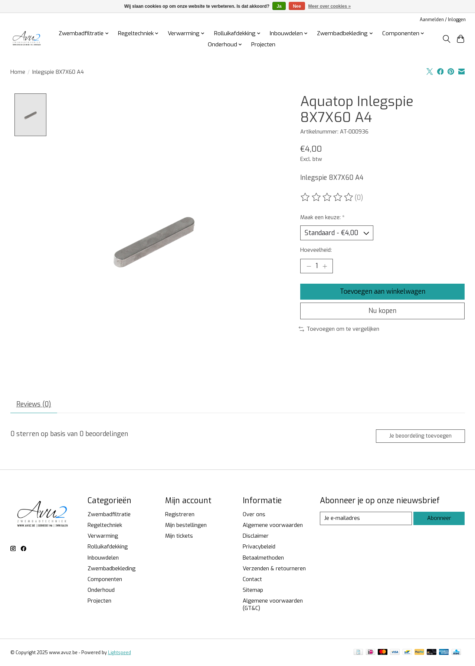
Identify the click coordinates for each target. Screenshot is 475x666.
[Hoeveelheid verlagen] (309, 266)
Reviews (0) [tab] (33, 404)
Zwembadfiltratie (109, 514)
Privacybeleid (259, 547)
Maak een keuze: (322, 217)
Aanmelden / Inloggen (443, 20)
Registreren (179, 514)
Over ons (254, 514)
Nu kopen (382, 311)
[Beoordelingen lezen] (327, 197)
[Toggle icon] (446, 39)
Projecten (263, 44)
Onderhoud (101, 590)
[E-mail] (366, 518)
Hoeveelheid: (316, 250)
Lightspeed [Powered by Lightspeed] (119, 653)
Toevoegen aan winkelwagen (382, 291)
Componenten (105, 579)
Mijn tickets (179, 536)
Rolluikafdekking (108, 547)
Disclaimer (256, 536)
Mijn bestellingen (186, 525)
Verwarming (103, 536)
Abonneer (439, 518)
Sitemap (253, 590)
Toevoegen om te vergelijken (339, 329)
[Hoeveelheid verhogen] (325, 266)
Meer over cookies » (329, 6)
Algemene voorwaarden (273, 525)
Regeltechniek (105, 525)
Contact (252, 579)
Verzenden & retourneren (274, 568)
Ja (278, 6)
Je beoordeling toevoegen (420, 435)
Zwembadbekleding (111, 568)
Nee (297, 6)
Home (17, 72)
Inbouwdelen (103, 557)
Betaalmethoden (263, 557)
